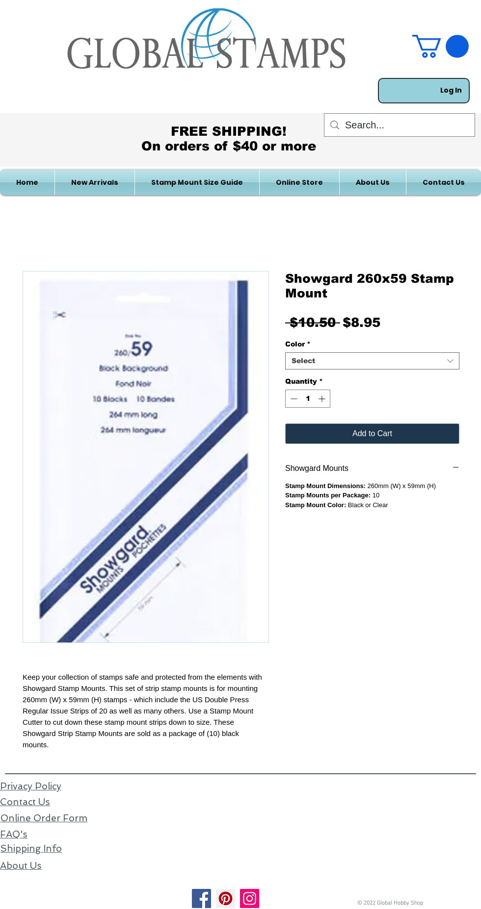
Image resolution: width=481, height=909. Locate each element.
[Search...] (399, 125)
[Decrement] (293, 398)
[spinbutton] (308, 398)
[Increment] (323, 398)
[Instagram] (249, 898)
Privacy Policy (30, 786)
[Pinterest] (225, 898)
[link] (440, 46)
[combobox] (372, 360)
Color (298, 344)
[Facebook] (201, 898)
